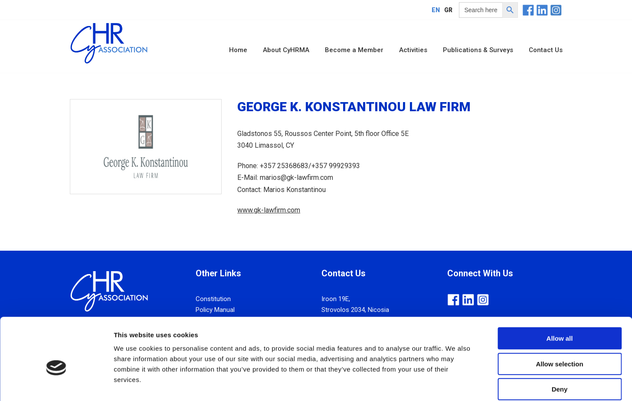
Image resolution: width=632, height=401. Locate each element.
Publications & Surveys (478, 50)
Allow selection (559, 320)
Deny (560, 345)
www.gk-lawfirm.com (268, 210)
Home (238, 50)
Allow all (560, 294)
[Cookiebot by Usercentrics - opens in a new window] (56, 384)
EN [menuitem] (436, 10)
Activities (413, 50)
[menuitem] (435, 9)
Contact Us (546, 50)
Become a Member (354, 50)
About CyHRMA (286, 50)
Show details (455, 384)
